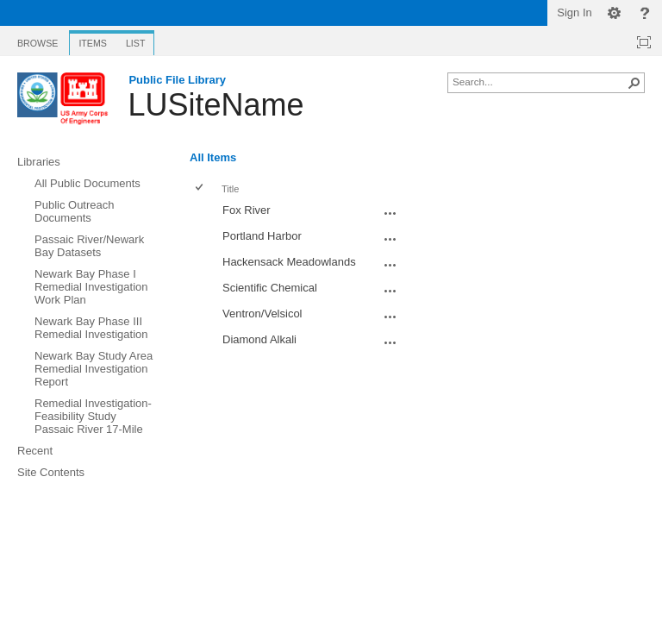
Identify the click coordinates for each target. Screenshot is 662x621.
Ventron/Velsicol (262, 313)
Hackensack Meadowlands (289, 261)
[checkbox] (200, 188)
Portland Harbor (262, 235)
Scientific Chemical (269, 287)
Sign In (574, 12)
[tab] (37, 40)
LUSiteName (215, 104)
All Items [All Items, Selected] (213, 157)
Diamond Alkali (259, 339)
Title (230, 189)
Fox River (246, 210)
